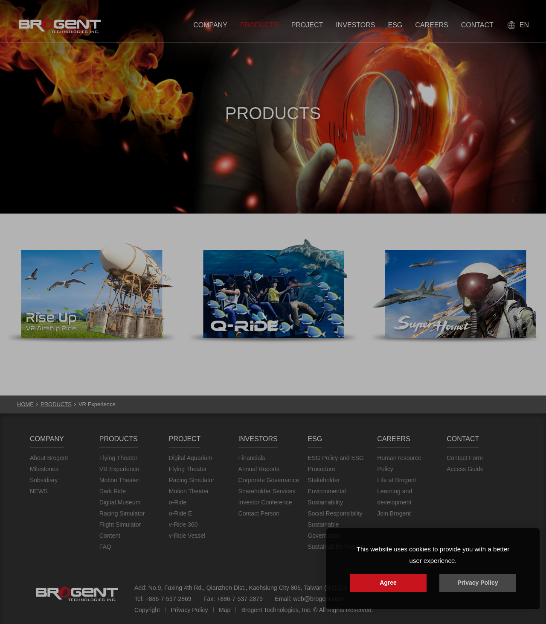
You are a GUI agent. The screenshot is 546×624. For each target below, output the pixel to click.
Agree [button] (388, 582)
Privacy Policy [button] (478, 582)
